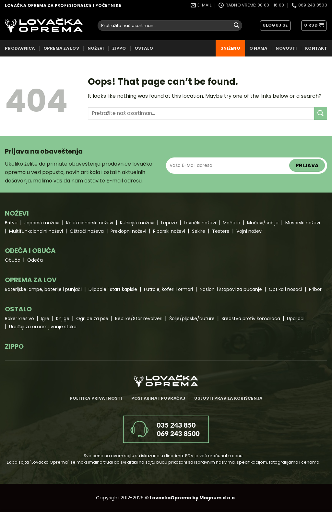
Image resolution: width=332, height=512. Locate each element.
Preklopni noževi (128, 231)
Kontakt (316, 48)
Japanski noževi (41, 222)
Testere (221, 231)
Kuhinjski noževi (137, 222)
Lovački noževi (200, 222)
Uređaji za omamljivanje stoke (43, 326)
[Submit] (236, 25)
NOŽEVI (96, 48)
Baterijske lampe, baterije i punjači (43, 289)
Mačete (231, 222)
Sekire (198, 231)
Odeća (35, 260)
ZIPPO (119, 48)
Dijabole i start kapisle (113, 289)
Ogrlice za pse (92, 318)
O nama (258, 48)
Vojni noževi (249, 231)
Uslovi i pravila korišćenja (228, 398)
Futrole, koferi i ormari (168, 289)
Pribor (315, 289)
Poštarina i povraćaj (158, 398)
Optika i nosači (285, 289)
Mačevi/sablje (263, 222)
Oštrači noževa (87, 231)
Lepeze (169, 222)
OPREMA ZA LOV (61, 48)
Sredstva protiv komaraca (250, 318)
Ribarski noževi (169, 231)
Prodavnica (20, 48)
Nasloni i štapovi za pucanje (231, 289)
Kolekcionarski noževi (89, 222)
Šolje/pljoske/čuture (192, 318)
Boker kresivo (19, 318)
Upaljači (295, 318)
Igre (45, 318)
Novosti (286, 48)
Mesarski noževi (302, 222)
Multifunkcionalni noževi (36, 231)
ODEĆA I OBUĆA (30, 250)
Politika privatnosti (96, 398)
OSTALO (144, 48)
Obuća (12, 260)
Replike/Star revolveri (138, 318)
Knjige (62, 318)
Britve (11, 222)
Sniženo (230, 48)
